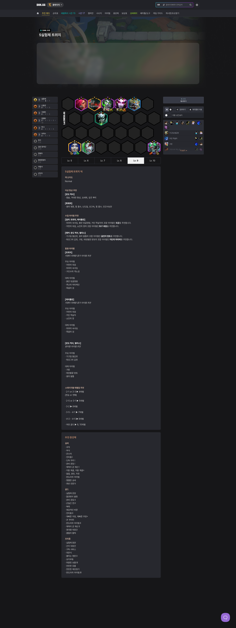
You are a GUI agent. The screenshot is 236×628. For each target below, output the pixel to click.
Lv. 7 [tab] (103, 160)
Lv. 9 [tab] (136, 160)
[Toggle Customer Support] (225, 617)
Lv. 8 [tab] (119, 160)
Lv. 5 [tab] (69, 160)
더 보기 (183, 150)
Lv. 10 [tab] (152, 160)
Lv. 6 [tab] (86, 160)
